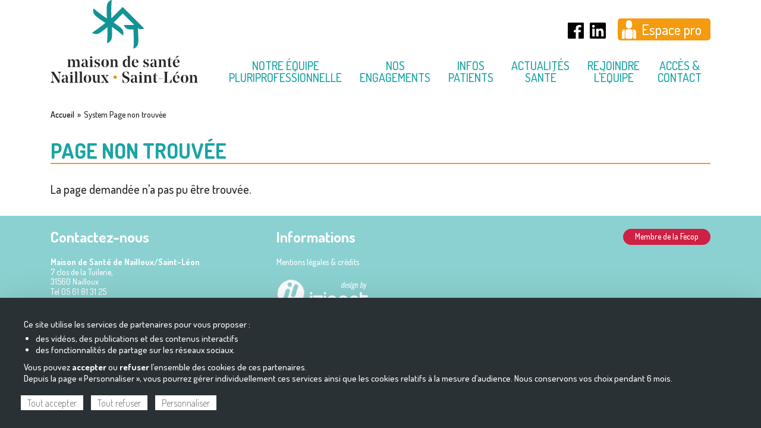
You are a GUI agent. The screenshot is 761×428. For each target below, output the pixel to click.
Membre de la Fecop (667, 236)
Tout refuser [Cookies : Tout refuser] (119, 403)
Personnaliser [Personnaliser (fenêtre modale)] (186, 403)
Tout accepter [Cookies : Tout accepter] (52, 403)
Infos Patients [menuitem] (470, 71)
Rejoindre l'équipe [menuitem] (613, 71)
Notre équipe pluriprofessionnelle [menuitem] (285, 71)
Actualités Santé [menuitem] (540, 71)
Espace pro (671, 29)
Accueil (62, 114)
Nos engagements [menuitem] (395, 71)
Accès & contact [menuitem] (680, 71)
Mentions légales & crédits (317, 262)
